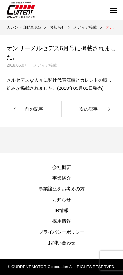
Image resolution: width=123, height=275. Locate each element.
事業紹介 (61, 178)
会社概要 (61, 167)
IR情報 (62, 210)
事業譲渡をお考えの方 (62, 188)
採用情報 (61, 221)
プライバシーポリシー (62, 232)
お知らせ (61, 199)
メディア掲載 (45, 65)
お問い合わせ (61, 242)
